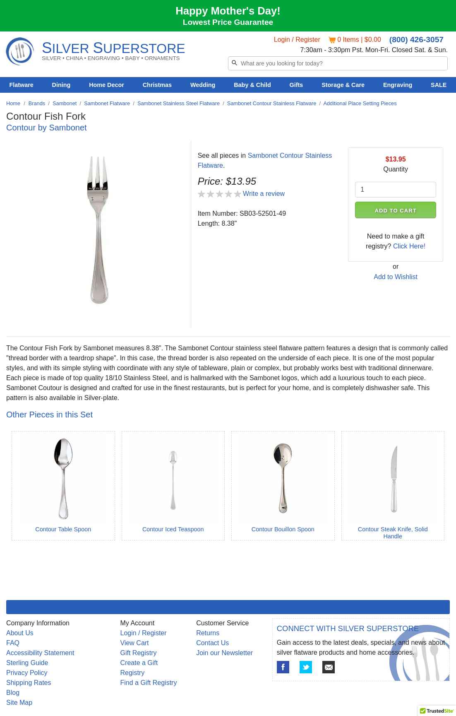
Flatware (21, 85)
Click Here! (409, 246)
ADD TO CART (396, 210)
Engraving (397, 85)
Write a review (264, 193)
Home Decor (106, 85)
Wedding (203, 85)
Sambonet (65, 103)
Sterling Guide (27, 662)
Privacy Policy (27, 672)
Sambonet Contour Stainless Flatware (272, 103)
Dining (61, 85)
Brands (37, 103)
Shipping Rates (28, 682)
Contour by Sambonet (46, 127)
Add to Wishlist (396, 276)
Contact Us (212, 642)
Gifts (296, 85)
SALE (438, 85)
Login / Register (297, 39)
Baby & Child (252, 85)
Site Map (19, 702)
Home (13, 103)
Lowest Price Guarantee (228, 22)
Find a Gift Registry (148, 682)
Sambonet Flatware (107, 103)
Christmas (157, 85)
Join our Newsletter (224, 652)
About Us (20, 632)
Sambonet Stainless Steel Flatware (178, 103)
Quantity (395, 169)
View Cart (134, 642)
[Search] (338, 63)
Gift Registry (138, 652)
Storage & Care (343, 85)
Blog (12, 692)
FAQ (12, 642)
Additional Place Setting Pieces (359, 103)
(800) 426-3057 (416, 39)
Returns (207, 632)
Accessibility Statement (40, 652)
